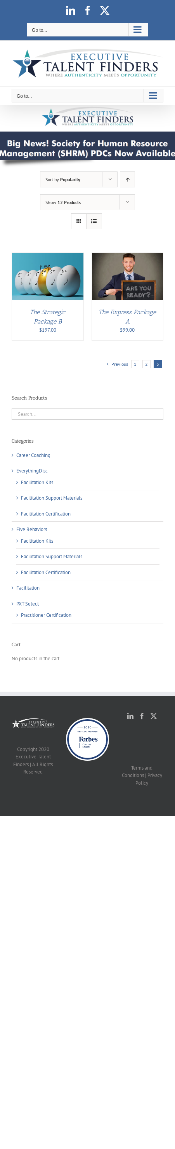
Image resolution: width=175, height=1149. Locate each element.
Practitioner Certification (46, 615)
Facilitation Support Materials (51, 498)
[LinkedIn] (130, 716)
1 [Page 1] (135, 364)
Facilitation (28, 588)
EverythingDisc (32, 470)
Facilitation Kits (37, 482)
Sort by (62, 179)
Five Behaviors (31, 529)
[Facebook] (142, 716)
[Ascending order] (127, 179)
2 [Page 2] (146, 364)
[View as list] (94, 221)
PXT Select (27, 603)
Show (63, 202)
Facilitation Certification (46, 513)
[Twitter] (154, 716)
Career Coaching (33, 455)
